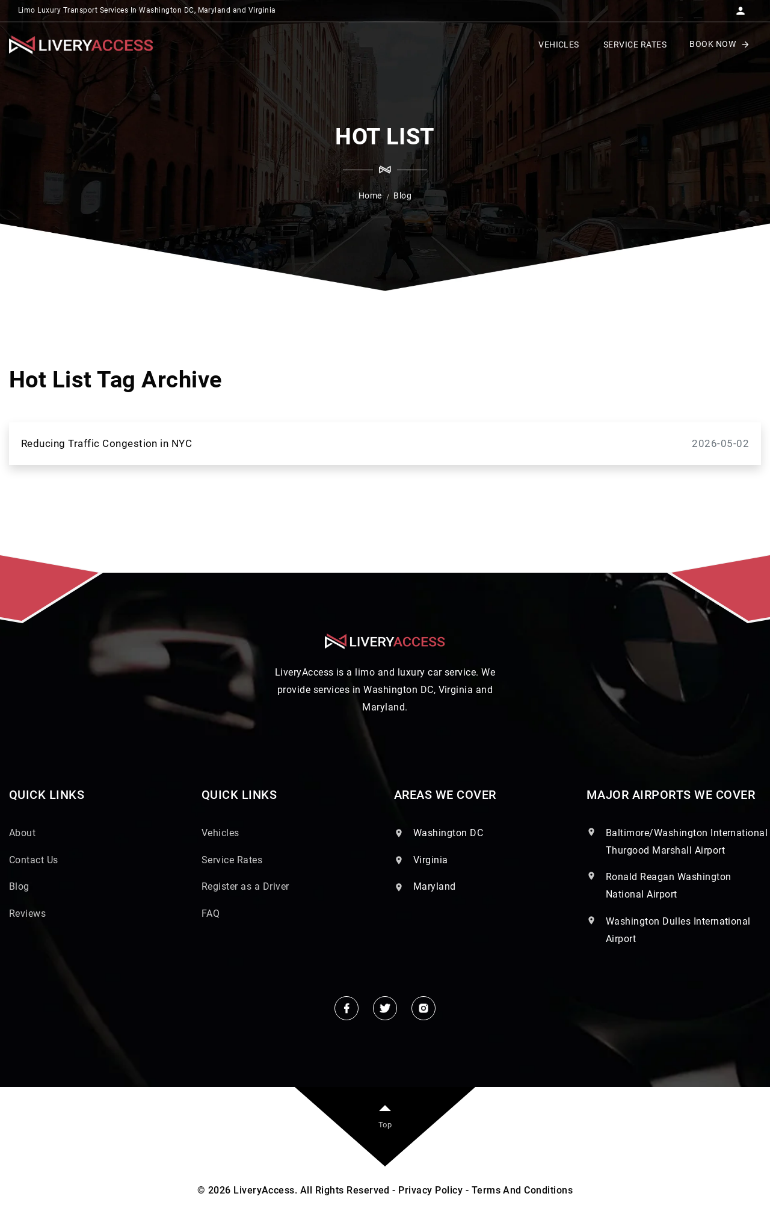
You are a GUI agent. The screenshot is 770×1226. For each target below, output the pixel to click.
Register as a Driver (245, 886)
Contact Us (33, 860)
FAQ (211, 913)
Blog (19, 886)
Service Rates (232, 860)
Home (370, 195)
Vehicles (220, 833)
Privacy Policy (430, 1190)
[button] (740, 7)
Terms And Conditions (522, 1190)
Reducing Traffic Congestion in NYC (385, 443)
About (22, 833)
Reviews (27, 913)
